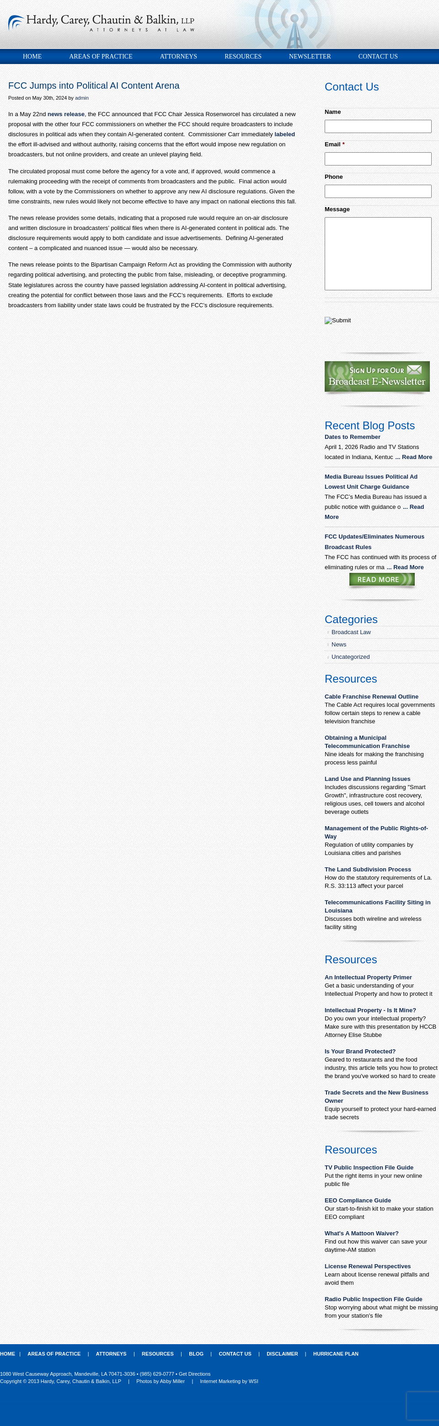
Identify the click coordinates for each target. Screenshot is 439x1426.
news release (66, 114)
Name (333, 111)
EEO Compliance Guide (358, 1200)
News (339, 644)
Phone (334, 176)
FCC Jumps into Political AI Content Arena (94, 85)
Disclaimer (282, 1354)
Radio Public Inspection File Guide (374, 1299)
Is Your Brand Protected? (360, 1051)
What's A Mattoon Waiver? (362, 1233)
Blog (196, 1354)
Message (337, 209)
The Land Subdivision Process (368, 869)
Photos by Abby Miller (160, 1381)
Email (335, 144)
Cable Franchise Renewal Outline (371, 696)
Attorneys (178, 56)
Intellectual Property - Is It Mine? (370, 1010)
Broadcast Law (351, 632)
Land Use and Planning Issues (368, 778)
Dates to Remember (353, 436)
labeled (284, 134)
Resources (243, 56)
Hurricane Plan (336, 1354)
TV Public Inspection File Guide (369, 1167)
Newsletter (310, 56)
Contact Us (378, 56)
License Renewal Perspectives (368, 1266)
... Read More (414, 457)
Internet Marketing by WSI (229, 1381)
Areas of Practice (100, 56)
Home (32, 56)
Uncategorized (351, 656)
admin (82, 98)
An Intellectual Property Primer (368, 977)
